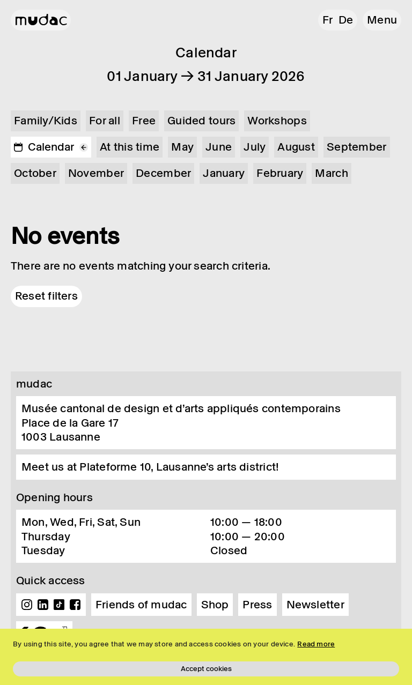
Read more (316, 644)
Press (257, 605)
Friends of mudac (141, 605)
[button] (382, 20)
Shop (215, 605)
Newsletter (315, 605)
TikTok (59, 604)
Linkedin (43, 604)
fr (327, 20)
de (346, 20)
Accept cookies (206, 668)
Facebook (75, 604)
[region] (206, 657)
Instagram (26, 604)
